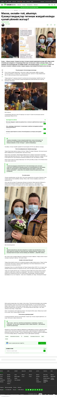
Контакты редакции (8, 387)
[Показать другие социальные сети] (2, 77)
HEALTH (14, 1)
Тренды (15, 378)
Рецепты (8, 383)
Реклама (54, 1)
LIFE (6, 1)
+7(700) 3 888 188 (21, 389)
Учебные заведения (52, 379)
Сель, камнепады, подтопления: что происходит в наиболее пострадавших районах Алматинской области (24, 127)
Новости (19, 4)
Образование (53, 376)
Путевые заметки (46, 378)
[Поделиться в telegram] (2, 72)
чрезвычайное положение (14, 336)
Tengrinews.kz (43, 64)
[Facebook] (35, 390)
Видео (43, 336)
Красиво (8, 374)
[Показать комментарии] (51, 25)
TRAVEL (28, 1)
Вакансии (19, 387)
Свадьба (6, 336)
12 (45, 123)
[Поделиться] (55, 25)
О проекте (2, 387)
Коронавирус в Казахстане (35, 336)
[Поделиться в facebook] (2, 74)
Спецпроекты (29, 4)
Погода (1, 378)
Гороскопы (9, 381)
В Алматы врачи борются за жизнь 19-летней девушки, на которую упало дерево (23, 131)
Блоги (37, 378)
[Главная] (9, 5)
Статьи (23, 4)
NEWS (2, 1)
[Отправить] (44, 351)
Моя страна (45, 374)
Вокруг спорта (17, 376)
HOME (18, 1)
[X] (26, 390)
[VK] (28, 390)
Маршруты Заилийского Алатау (45, 381)
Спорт (15, 374)
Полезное (37, 376)
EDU (32, 1)
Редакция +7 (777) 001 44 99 (46, 1)
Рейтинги (36, 4)
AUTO (24, 1)
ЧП (21, 336)
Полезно (8, 378)
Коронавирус (26, 336)
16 (45, 133)
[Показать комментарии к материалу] (2, 80)
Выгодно (8, 376)
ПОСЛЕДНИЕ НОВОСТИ (5, 396)
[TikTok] (33, 390)
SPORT (9, 1)
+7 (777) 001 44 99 (8, 389)
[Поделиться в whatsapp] (2, 70)
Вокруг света (45, 376)
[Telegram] (37, 390)
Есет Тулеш (7, 23)
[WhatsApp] (42, 390)
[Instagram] (39, 390)
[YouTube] (31, 390)
